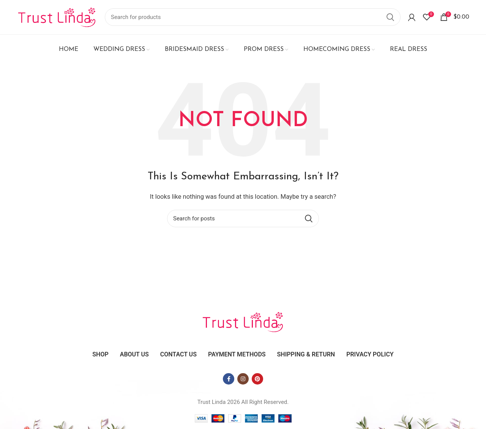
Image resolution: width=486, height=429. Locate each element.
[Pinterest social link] (257, 379)
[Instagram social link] (243, 379)
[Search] (253, 17)
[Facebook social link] (228, 379)
